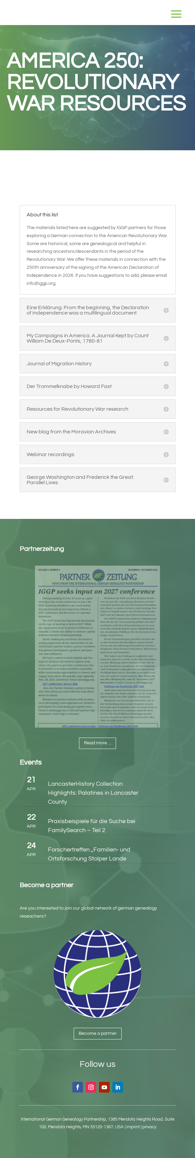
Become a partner (98, 1033)
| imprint (132, 1127)
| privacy (148, 1127)
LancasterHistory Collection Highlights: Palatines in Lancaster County (93, 793)
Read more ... (97, 743)
